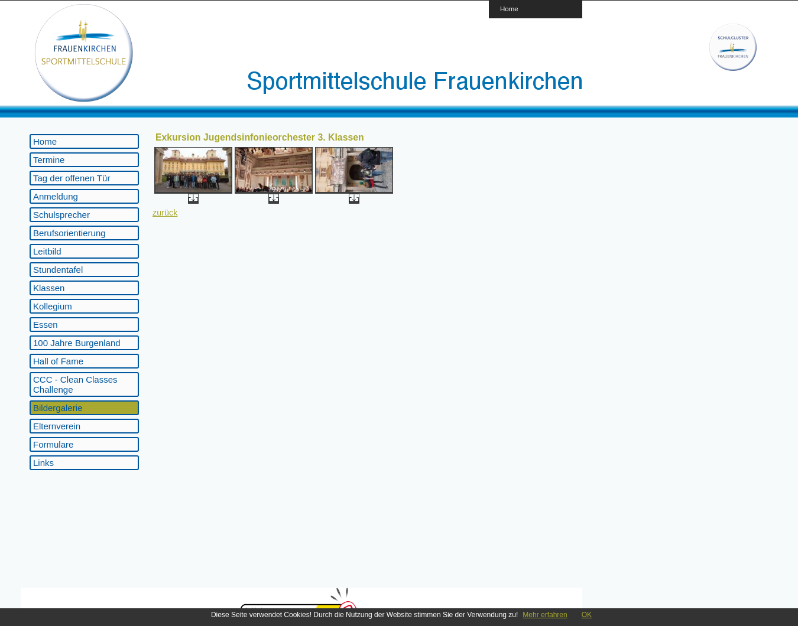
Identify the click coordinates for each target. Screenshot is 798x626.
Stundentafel (58, 270)
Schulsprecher (61, 215)
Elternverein (56, 426)
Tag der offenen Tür (71, 178)
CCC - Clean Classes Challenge (75, 384)
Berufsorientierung (69, 233)
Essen (45, 324)
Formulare (53, 444)
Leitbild (47, 251)
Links (43, 463)
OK (587, 615)
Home (509, 8)
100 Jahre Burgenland (77, 343)
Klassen (48, 288)
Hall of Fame (58, 361)
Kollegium (52, 306)
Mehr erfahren (545, 615)
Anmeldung (55, 196)
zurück (165, 212)
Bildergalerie (57, 408)
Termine (48, 160)
